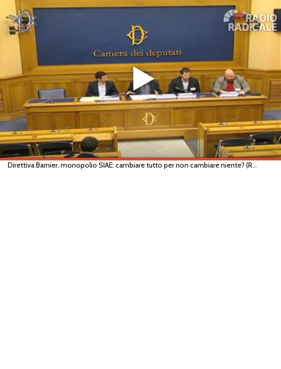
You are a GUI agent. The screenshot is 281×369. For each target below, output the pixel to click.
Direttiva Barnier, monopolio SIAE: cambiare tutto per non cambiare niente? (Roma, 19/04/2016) (134, 165)
